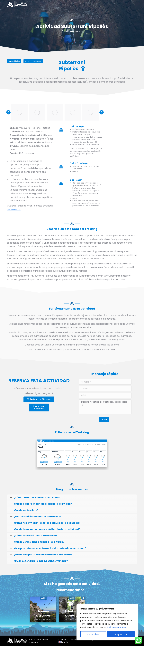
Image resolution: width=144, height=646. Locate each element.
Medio (49, 619)
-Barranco (69, 619)
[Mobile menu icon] (135, 4)
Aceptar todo (121, 634)
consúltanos (14, 209)
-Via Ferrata (40, 619)
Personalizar (93, 634)
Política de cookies (116, 627)
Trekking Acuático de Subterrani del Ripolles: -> (105, 406)
